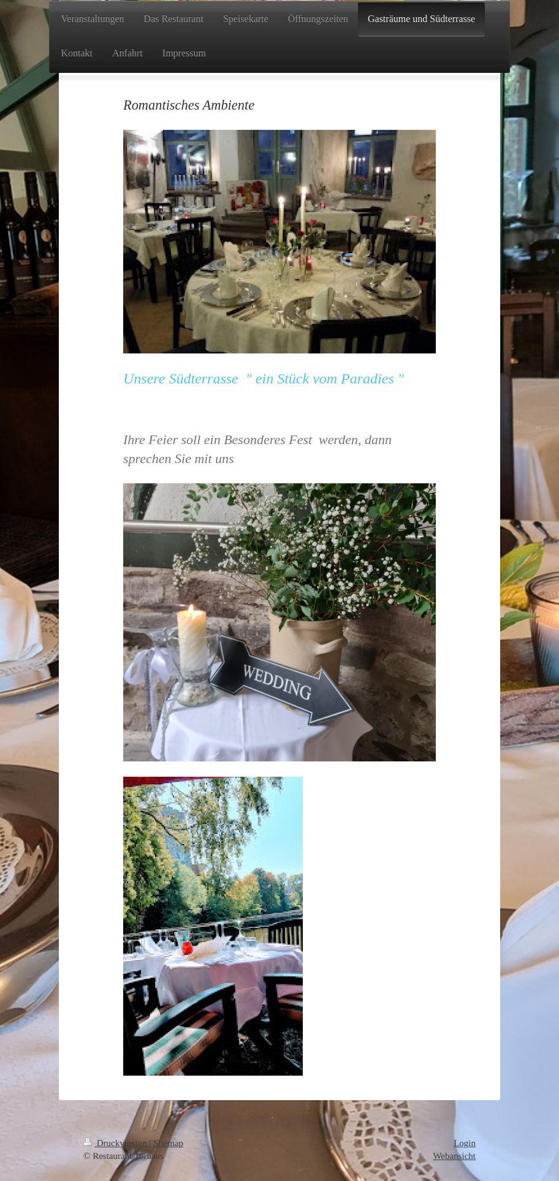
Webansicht (454, 1156)
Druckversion (116, 1143)
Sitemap (168, 1143)
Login (465, 1143)
